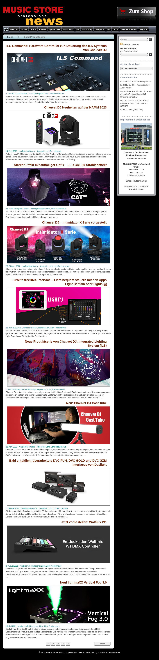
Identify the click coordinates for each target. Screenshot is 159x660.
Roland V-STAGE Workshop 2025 (135, 81)
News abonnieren (129, 44)
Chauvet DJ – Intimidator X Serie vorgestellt (74, 222)
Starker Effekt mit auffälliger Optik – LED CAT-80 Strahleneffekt (60, 165)
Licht (10, 37)
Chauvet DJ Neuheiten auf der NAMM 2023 (75, 107)
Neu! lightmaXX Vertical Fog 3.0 (83, 582)
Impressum (71, 652)
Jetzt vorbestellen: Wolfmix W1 (84, 522)
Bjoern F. (27, 566)
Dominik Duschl (26, 94)
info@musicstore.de (136, 175)
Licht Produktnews (56, 94)
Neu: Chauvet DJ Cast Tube (86, 403)
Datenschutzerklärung (87, 652)
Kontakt (60, 652)
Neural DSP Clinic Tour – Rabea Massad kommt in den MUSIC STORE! (134, 103)
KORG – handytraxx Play (131, 109)
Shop (101, 652)
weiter (102, 644)
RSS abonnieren (113, 652)
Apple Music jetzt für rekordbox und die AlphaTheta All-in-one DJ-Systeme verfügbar (136, 94)
